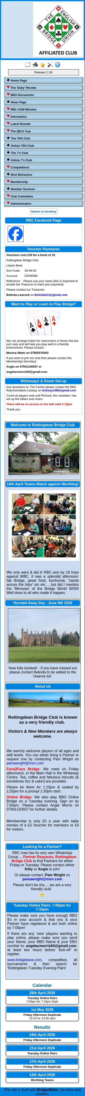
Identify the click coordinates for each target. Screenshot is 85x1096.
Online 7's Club (19, 160)
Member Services (21, 189)
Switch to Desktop (43, 211)
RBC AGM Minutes (21, 109)
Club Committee (20, 196)
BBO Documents (20, 95)
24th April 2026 (42, 1035)
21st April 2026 (42, 1048)
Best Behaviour (19, 174)
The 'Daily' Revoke (21, 87)
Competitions (18, 167)
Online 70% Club (20, 145)
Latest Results (19, 124)
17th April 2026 (42, 1061)
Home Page (17, 80)
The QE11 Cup (19, 131)
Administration (19, 203)
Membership (17, 182)
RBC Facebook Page (43, 220)
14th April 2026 (42, 1075)
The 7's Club (17, 153)
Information (17, 116)
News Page (16, 102)
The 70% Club (18, 138)
